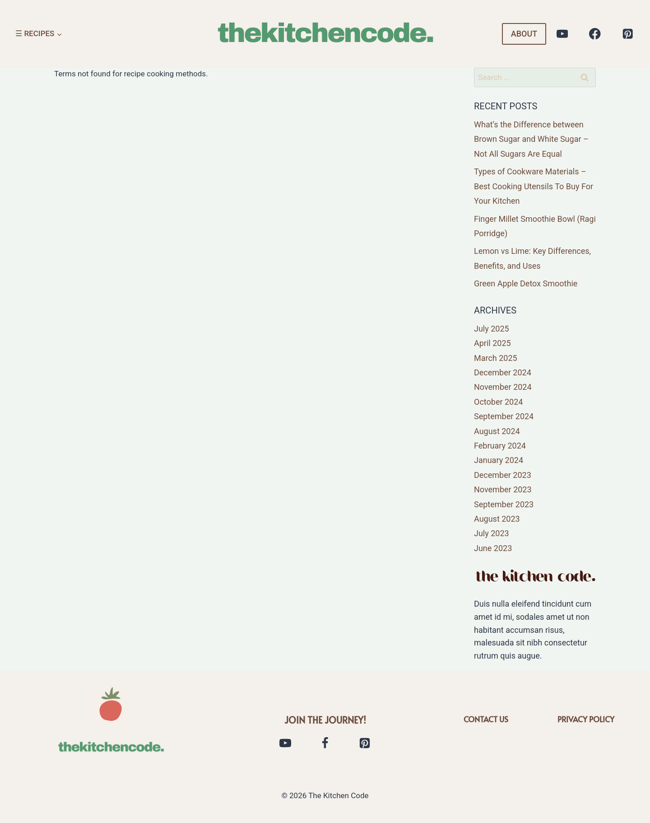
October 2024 (498, 402)
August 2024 (497, 431)
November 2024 (503, 387)
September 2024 (504, 416)
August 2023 (497, 519)
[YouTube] (562, 34)
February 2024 (500, 445)
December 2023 (502, 475)
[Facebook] (595, 34)
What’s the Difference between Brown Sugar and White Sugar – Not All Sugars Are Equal (531, 139)
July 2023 (491, 533)
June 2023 (493, 548)
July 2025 (491, 328)
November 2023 (503, 489)
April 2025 (492, 343)
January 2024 (498, 460)
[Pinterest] (627, 34)
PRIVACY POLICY (585, 719)
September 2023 (504, 504)
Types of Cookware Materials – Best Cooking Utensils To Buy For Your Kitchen (533, 186)
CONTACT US (486, 719)
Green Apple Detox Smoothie (525, 283)
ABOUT (524, 33)
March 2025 (495, 358)
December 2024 (502, 372)
